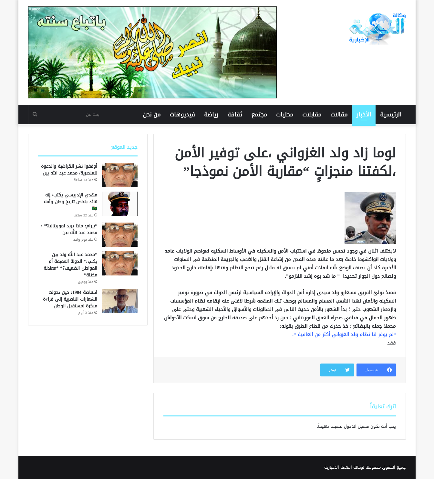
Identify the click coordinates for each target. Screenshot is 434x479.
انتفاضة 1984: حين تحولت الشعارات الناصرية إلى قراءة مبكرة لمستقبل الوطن (70, 299)
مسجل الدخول (356, 426)
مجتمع (259, 114)
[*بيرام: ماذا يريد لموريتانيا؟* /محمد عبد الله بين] (120, 235)
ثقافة (234, 114)
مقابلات (311, 114)
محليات (284, 114)
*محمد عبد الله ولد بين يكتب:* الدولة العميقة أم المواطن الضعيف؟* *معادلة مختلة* (70, 264)
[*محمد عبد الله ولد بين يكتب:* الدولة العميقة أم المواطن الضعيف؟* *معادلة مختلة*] (120, 263)
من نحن (151, 114)
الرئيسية (390, 114)
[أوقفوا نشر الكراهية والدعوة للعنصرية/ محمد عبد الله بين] (120, 175)
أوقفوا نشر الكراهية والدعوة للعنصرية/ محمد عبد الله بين (69, 169)
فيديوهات (182, 114)
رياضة (211, 114)
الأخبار (363, 114)
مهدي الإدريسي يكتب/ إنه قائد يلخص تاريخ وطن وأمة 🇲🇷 (70, 202)
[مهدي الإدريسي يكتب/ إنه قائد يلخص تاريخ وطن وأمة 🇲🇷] (120, 204)
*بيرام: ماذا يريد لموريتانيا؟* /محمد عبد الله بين (69, 229)
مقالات (338, 114)
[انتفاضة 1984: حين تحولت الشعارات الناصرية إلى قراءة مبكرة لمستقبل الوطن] (120, 301)
